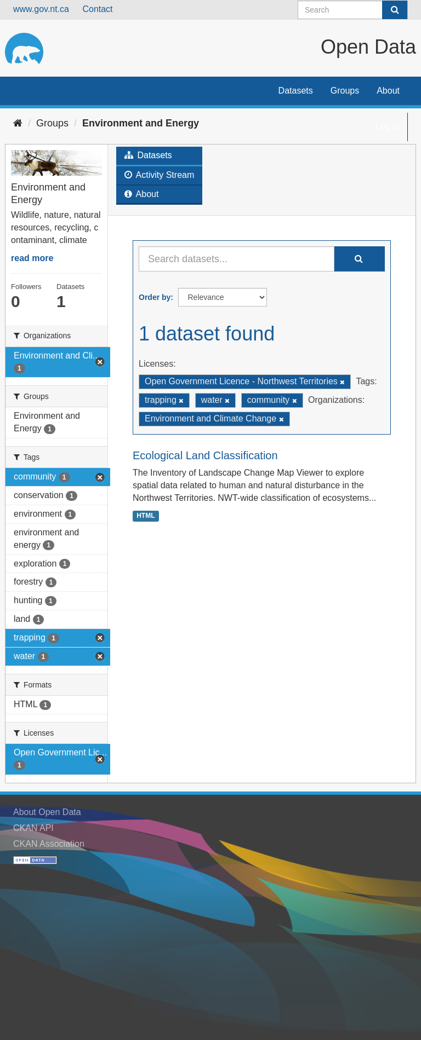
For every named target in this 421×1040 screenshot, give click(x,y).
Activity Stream (159, 175)
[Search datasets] (353, 10)
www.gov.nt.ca (41, 9)
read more (32, 258)
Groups (345, 90)
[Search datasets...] (236, 258)
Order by (154, 297)
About (388, 90)
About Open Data (47, 812)
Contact (97, 9)
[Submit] (394, 10)
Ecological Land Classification (205, 455)
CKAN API (33, 828)
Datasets (295, 90)
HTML (145, 515)
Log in (388, 126)
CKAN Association (48, 843)
